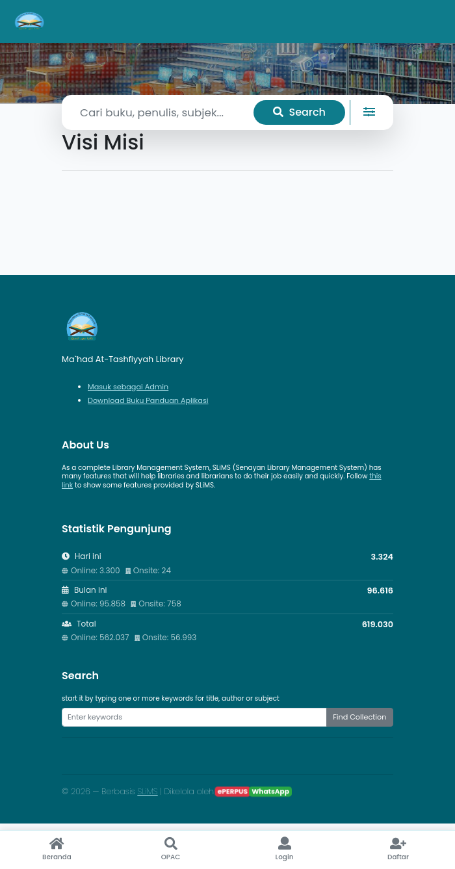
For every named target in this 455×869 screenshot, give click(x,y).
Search (299, 112)
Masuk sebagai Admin (128, 387)
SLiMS (147, 791)
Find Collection (359, 717)
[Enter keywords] (194, 717)
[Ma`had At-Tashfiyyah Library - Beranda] (29, 21)
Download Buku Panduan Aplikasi (148, 400)
